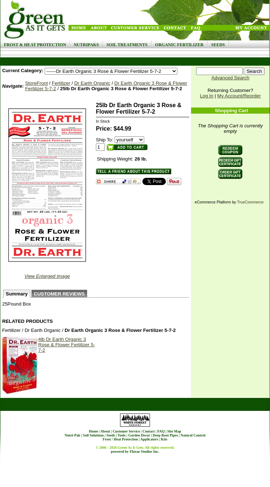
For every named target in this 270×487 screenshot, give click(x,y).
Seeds (218, 44)
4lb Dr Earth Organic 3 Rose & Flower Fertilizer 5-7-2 (66, 345)
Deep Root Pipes (165, 435)
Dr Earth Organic (92, 83)
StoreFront (36, 83)
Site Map (174, 431)
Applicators (149, 439)
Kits (164, 439)
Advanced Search (230, 77)
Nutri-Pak (72, 435)
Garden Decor (139, 435)
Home (93, 431)
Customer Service (126, 431)
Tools (121, 435)
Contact (148, 431)
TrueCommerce (250, 202)
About (105, 431)
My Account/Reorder (239, 95)
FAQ (160, 431)
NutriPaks (86, 44)
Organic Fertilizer (179, 44)
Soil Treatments (126, 44)
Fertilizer (61, 83)
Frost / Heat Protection (120, 439)
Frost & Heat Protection (35, 44)
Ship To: (104, 139)
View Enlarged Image (47, 276)
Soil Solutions (93, 435)
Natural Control (193, 435)
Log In (206, 95)
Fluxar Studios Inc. (144, 451)
